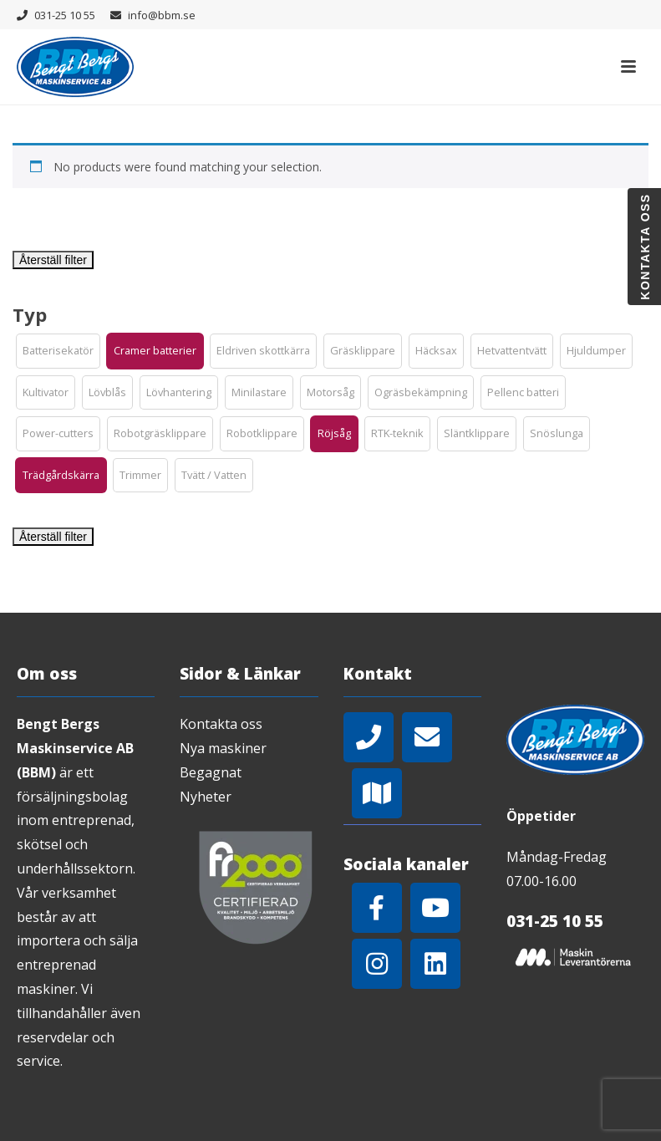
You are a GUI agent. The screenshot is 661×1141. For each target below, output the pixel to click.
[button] (58, 351)
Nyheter (205, 796)
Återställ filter (53, 260)
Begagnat (211, 772)
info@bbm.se (162, 15)
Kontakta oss (221, 724)
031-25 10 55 (64, 15)
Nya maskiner (223, 748)
